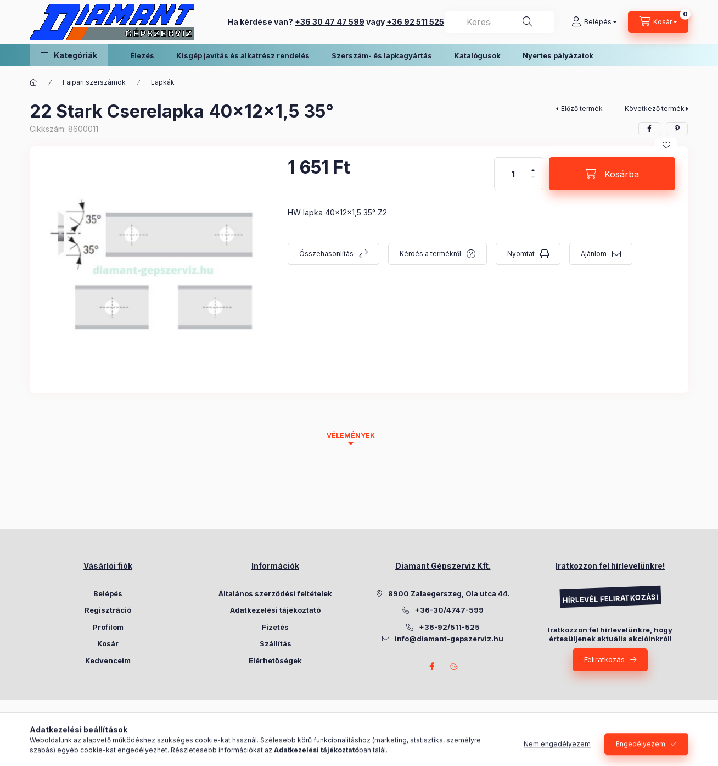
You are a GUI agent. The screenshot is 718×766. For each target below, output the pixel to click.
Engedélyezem (640, 754)
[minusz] (533, 182)
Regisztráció (108, 610)
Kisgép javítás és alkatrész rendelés (243, 55)
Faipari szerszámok (94, 82)
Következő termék (655, 108)
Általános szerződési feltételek (275, 593)
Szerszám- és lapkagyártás (382, 55)
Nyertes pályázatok (558, 55)
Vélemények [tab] (351, 435)
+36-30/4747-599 (449, 610)
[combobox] (499, 22)
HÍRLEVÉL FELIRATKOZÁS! (610, 598)
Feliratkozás (604, 659)
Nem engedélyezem (557, 754)
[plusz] (533, 166)
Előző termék (582, 108)
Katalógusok (477, 55)
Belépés (107, 593)
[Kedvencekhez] (666, 145)
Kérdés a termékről (430, 253)
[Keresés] (527, 22)
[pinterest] (677, 128)
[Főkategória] (33, 82)
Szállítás (275, 643)
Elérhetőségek (275, 660)
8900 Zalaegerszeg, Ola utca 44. (449, 593)
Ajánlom (594, 253)
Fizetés (275, 627)
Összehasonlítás (326, 253)
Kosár (108, 643)
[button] (69, 55)
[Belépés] (594, 22)
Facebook (432, 667)
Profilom (108, 627)
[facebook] (649, 128)
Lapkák (163, 82)
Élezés (142, 55)
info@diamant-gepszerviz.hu (449, 638)
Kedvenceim (108, 660)
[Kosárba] (612, 173)
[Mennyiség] (513, 174)
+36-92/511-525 (449, 627)
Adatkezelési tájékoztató (275, 610)
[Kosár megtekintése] (658, 22)
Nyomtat (521, 253)
